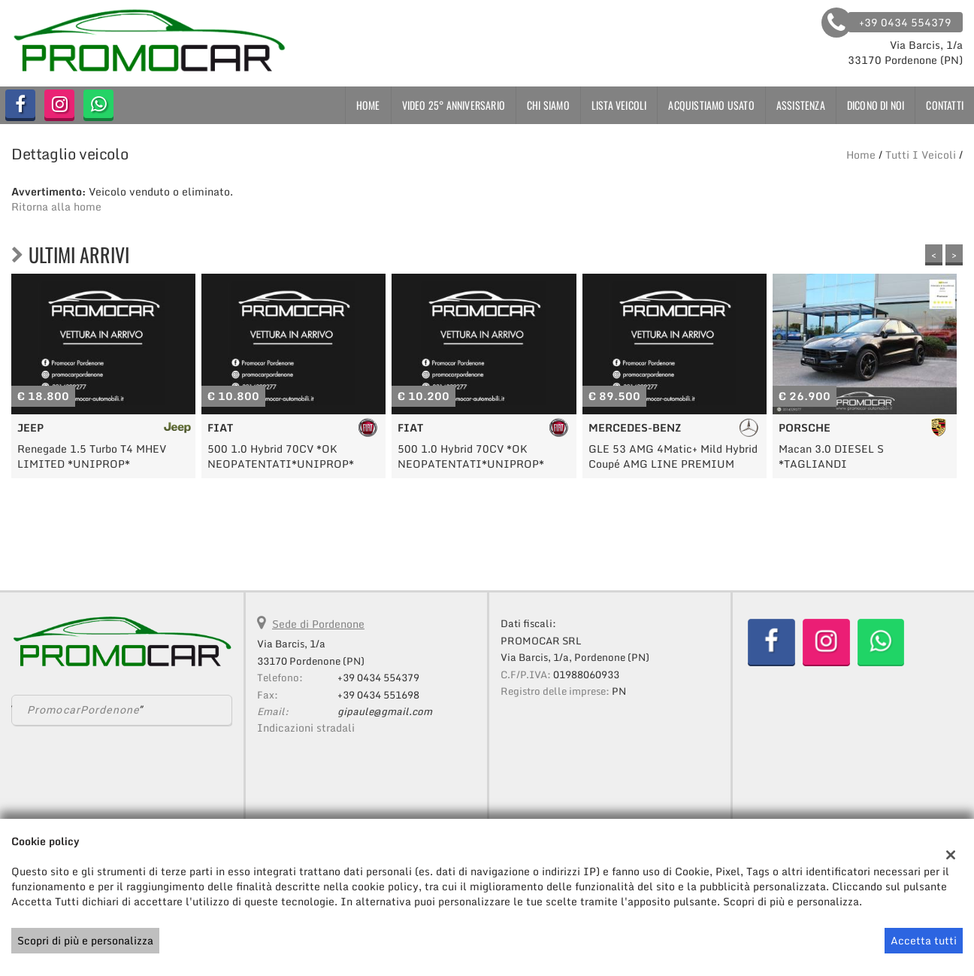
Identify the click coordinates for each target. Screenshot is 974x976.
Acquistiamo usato (711, 105)
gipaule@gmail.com (384, 711)
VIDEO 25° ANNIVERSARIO (453, 105)
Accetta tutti (924, 940)
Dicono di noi (876, 105)
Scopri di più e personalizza (85, 940)
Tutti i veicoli (920, 154)
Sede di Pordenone (318, 623)
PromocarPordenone (83, 710)
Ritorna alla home (56, 206)
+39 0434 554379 (378, 677)
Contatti (944, 105)
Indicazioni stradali (306, 727)
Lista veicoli (619, 105)
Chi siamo (548, 105)
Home (368, 105)
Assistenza (800, 105)
